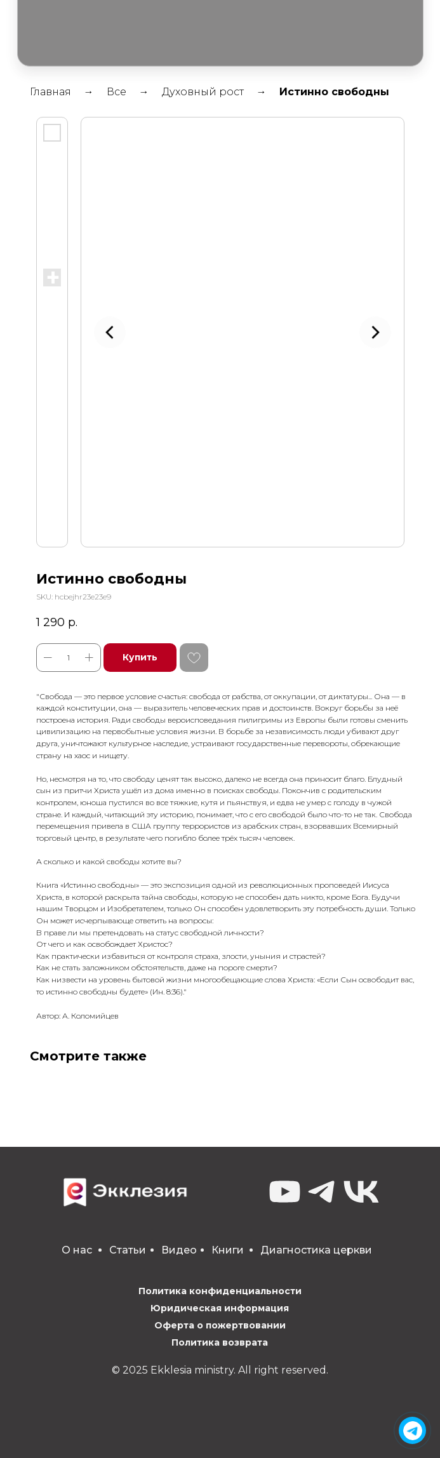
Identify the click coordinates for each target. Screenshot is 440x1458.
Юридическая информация (219, 1308)
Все (116, 92)
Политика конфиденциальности (220, 1291)
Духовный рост (203, 92)
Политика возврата (219, 1342)
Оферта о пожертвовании (220, 1325)
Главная (50, 92)
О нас (77, 1250)
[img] (412, 1430)
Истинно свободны (334, 92)
